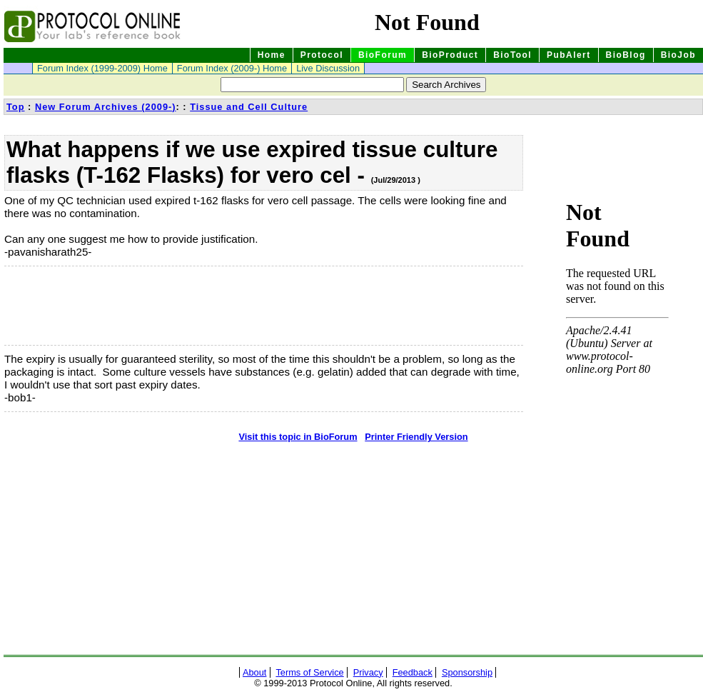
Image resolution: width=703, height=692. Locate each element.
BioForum (382, 55)
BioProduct (450, 55)
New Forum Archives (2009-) (105, 106)
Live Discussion (328, 68)
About (254, 672)
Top (15, 106)
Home (271, 55)
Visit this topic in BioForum (297, 436)
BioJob (678, 55)
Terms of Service (309, 672)
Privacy (368, 672)
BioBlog (626, 55)
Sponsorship (467, 672)
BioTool (512, 55)
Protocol (321, 55)
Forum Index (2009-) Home (232, 68)
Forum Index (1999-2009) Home (102, 68)
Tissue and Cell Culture (249, 106)
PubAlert (569, 55)
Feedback (413, 672)
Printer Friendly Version (416, 436)
